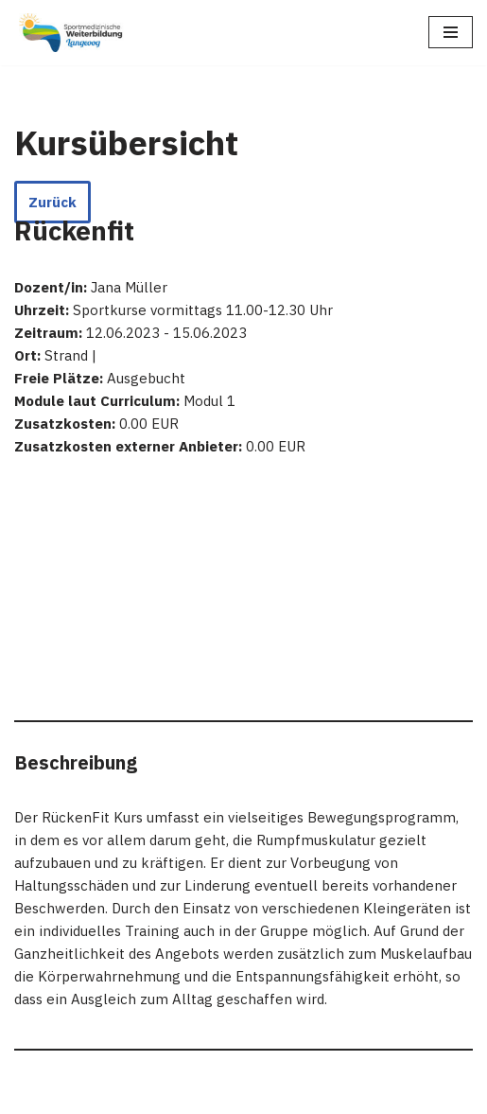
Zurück (52, 202)
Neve (31, 1095)
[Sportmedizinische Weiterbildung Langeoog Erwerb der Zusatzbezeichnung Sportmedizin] (71, 32)
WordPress (202, 1095)
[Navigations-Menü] (450, 32)
